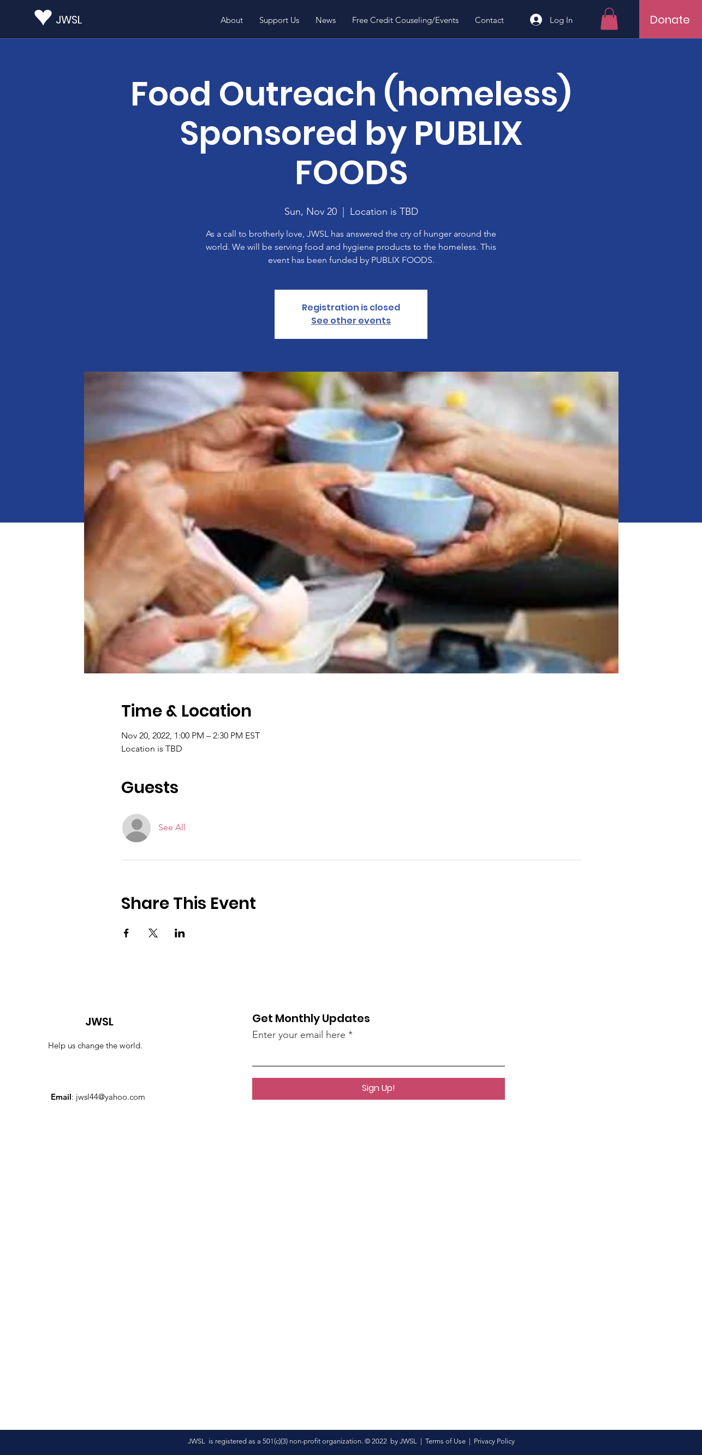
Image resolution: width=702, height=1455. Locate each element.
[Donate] (670, 20)
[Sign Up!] (378, 1089)
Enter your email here (299, 1035)
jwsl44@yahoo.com (110, 1097)
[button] (609, 19)
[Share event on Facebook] (126, 933)
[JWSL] (105, 19)
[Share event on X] (153, 933)
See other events (351, 320)
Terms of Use (445, 1441)
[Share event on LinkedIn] (180, 933)
